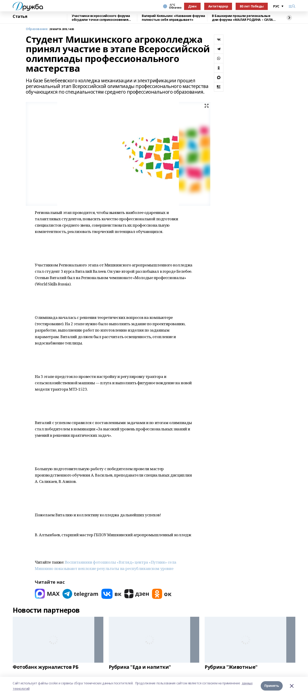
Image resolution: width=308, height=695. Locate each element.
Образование (36, 29)
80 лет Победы (252, 6)
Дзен (192, 6)
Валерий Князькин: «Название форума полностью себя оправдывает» (173, 17)
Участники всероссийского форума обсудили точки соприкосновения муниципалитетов (101, 17)
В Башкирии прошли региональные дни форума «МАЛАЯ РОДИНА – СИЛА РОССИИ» (242, 17)
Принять (271, 686)
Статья (20, 16)
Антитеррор (218, 6)
